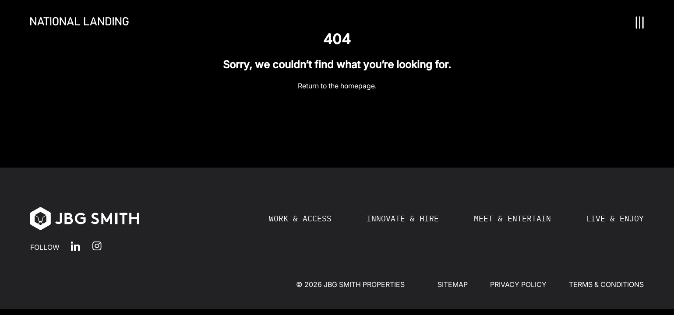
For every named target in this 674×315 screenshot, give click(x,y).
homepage (357, 85)
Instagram (97, 246)
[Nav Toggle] (640, 22)
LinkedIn (75, 246)
